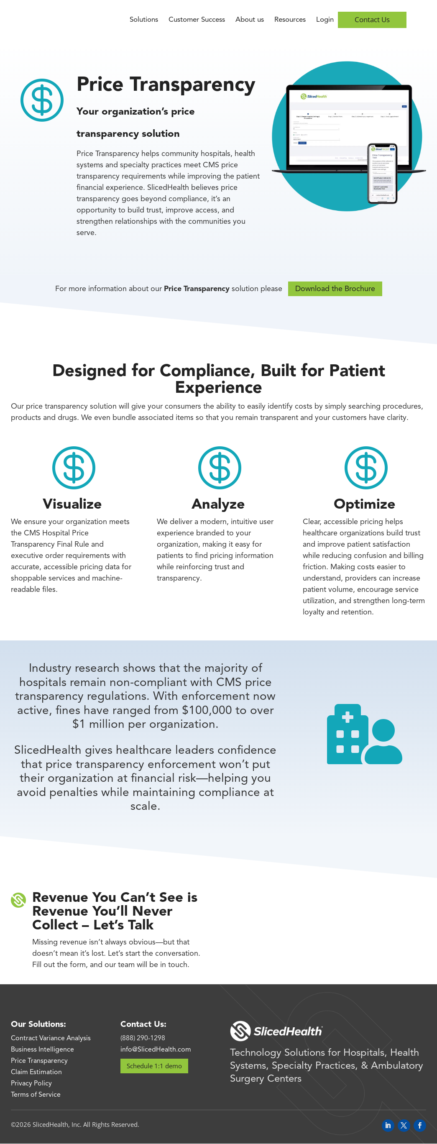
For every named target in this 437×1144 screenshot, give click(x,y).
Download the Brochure (335, 289)
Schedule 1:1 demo (154, 1066)
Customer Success (197, 20)
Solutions (144, 20)
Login (325, 20)
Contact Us (372, 19)
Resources (290, 20)
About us (249, 20)
